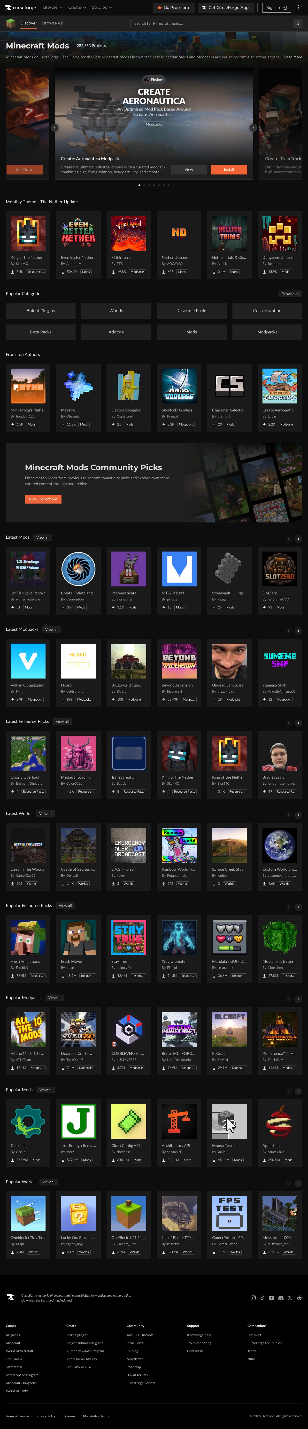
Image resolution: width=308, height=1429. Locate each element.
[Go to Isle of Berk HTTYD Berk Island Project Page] (179, 1225)
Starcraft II (14, 1367)
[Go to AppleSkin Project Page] (280, 1133)
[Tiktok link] (262, 1298)
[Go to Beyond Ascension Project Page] (179, 673)
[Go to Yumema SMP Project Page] (280, 673)
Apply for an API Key (81, 1359)
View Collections (43, 499)
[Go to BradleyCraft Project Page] (280, 765)
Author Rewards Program (85, 1351)
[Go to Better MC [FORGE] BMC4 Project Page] (179, 1041)
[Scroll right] (298, 539)
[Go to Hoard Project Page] (78, 673)
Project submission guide (84, 1343)
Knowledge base (199, 1335)
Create (77, 7)
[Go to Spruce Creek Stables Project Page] (229, 857)
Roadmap (134, 1367)
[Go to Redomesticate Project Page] (129, 581)
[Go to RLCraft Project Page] (229, 1041)
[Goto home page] (21, 7)
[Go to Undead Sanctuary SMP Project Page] (229, 673)
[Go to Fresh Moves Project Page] (78, 949)
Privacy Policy (46, 1416)
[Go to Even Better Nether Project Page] (78, 245)
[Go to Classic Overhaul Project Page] (28, 765)
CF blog (132, 1351)
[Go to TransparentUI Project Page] (129, 765)
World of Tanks (17, 1391)
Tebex (251, 1351)
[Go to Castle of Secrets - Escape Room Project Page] (78, 857)
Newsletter (135, 1359)
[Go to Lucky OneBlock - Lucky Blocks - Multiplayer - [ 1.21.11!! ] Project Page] (78, 1225)
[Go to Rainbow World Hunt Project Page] (179, 857)
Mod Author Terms (96, 1416)
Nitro (251, 1359)
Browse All (52, 23)
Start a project (77, 1335)
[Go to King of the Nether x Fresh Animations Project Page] (179, 765)
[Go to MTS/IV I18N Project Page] (179, 581)
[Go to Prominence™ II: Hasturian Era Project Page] (280, 1041)
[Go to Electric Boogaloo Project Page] (129, 398)
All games (13, 1335)
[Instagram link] (253, 1298)
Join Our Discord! (140, 1335)
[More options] (298, 8)
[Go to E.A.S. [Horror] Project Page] (129, 857)
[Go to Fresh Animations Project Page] (28, 949)
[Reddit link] (299, 1298)
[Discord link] (281, 1298)
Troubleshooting (199, 1343)
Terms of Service (17, 1416)
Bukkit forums (137, 1375)
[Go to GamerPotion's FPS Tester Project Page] (229, 1225)
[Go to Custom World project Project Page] (280, 857)
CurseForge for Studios (264, 1343)
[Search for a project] (211, 23)
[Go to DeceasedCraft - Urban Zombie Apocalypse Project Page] (78, 1041)
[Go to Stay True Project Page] (129, 949)
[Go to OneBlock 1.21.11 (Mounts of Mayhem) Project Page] (129, 1225)
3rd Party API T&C (80, 1367)
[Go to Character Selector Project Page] (229, 398)
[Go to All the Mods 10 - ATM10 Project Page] (28, 1041)
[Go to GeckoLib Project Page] (28, 1133)
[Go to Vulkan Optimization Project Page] (28, 673)
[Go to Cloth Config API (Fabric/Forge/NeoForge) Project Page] (129, 1133)
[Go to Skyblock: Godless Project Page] (179, 398)
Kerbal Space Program (22, 1375)
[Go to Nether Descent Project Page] (179, 245)
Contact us (195, 1351)
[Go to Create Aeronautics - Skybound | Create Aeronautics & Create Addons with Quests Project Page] (280, 398)
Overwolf (254, 1335)
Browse (53, 7)
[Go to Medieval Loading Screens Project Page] (78, 765)
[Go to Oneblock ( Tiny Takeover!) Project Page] (28, 1225)
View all (42, 537)
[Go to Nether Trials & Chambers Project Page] (229, 245)
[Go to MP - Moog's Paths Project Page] (28, 398)
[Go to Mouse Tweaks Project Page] (229, 1133)
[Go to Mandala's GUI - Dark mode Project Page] (229, 949)
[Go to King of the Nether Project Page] (28, 245)
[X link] (290, 1298)
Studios (102, 7)
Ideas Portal (135, 1343)
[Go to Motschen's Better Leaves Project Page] (280, 949)
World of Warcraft (19, 1351)
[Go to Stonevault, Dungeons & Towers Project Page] (229, 581)
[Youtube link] (272, 1298)
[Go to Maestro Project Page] (78, 398)
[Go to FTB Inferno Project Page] (129, 245)
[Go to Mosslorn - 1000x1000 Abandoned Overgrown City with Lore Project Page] (280, 1225)
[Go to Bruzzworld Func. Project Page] (129, 673)
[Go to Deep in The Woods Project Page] (28, 857)
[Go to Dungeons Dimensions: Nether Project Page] (280, 245)
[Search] (297, 23)
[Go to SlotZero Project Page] (280, 581)
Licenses (69, 1416)
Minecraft (13, 1343)
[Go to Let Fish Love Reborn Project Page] (28, 581)
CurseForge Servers (141, 1383)
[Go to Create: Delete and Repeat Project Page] (78, 581)
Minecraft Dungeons (21, 1383)
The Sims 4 (14, 1359)
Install (229, 170)
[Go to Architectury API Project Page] (179, 1133)
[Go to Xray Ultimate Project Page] (179, 949)
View (189, 170)
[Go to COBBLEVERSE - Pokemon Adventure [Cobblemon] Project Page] (129, 1041)
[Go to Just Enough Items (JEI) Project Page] (78, 1133)
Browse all (290, 294)
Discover (28, 23)
